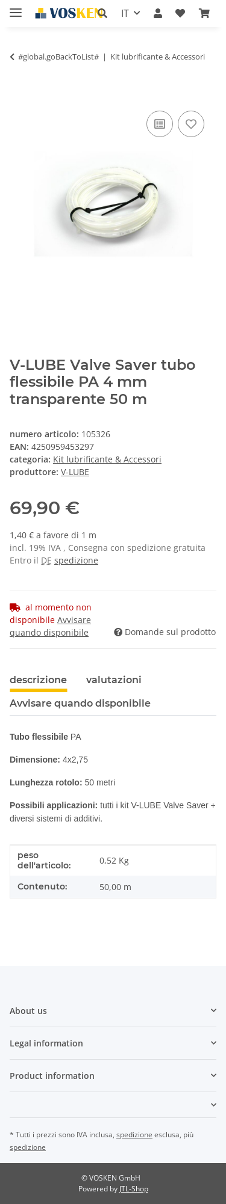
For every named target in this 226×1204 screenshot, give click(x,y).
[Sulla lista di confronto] (159, 124)
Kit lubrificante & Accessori (107, 459)
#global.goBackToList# (58, 56)
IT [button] (125, 13)
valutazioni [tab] (114, 680)
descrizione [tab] (38, 680)
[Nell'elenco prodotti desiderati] (191, 124)
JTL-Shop (133, 1189)
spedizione (76, 560)
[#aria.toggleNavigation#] (16, 7)
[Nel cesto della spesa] (19, 94)
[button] (102, 13)
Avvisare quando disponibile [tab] (80, 703)
